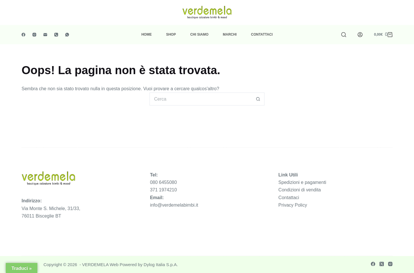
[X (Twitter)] (381, 264)
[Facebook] (23, 34)
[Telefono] (56, 34)
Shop (171, 34)
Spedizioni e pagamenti (302, 182)
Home (146, 34)
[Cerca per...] (201, 99)
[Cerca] (343, 34)
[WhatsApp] (67, 34)
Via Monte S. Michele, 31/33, (51, 208)
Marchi (230, 34)
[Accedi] (360, 34)
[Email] (45, 34)
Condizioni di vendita (299, 189)
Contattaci (262, 34)
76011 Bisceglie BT (41, 216)
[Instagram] (34, 34)
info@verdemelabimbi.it (174, 205)
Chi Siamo (199, 34)
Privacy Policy (292, 205)
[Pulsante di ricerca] (258, 99)
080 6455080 (163, 182)
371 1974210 (163, 189)
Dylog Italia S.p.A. (161, 264)
